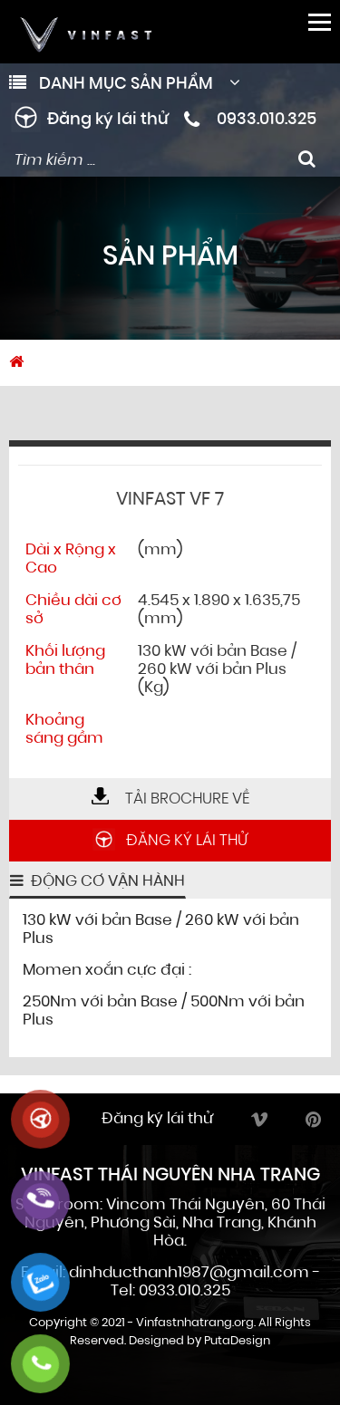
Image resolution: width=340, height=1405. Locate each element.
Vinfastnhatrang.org (195, 1323)
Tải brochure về (170, 799)
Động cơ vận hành (106, 882)
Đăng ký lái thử (108, 120)
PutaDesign (237, 1341)
